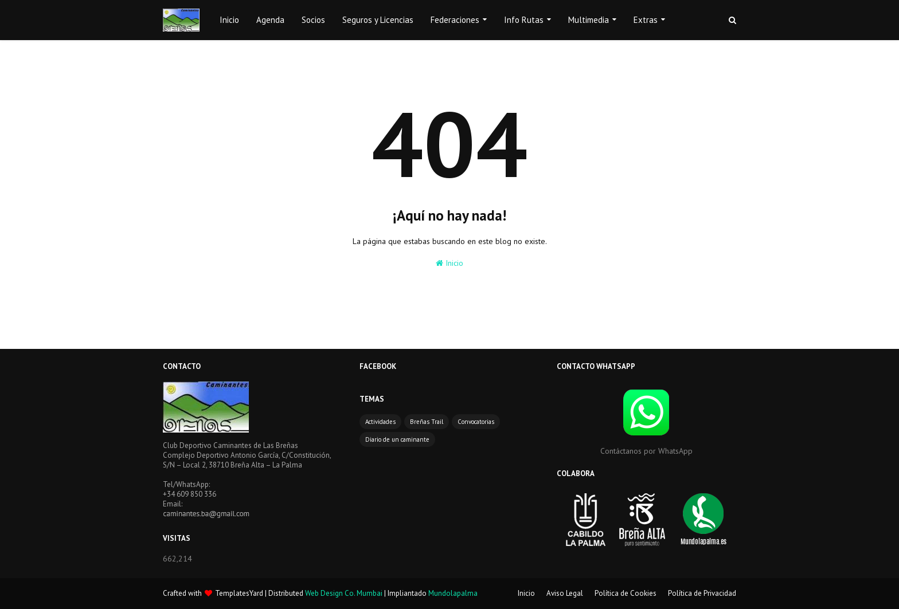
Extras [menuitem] (646, 19)
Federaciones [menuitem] (455, 19)
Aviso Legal (564, 593)
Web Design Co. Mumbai (343, 593)
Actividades (380, 422)
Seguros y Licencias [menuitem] (377, 19)
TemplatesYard (239, 593)
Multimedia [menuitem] (588, 19)
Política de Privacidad (702, 593)
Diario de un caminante (397, 439)
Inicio (449, 263)
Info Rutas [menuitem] (524, 19)
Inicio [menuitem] (229, 19)
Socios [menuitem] (313, 19)
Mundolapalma (453, 593)
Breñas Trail (426, 422)
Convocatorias (476, 422)
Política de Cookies (625, 593)
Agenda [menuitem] (270, 19)
